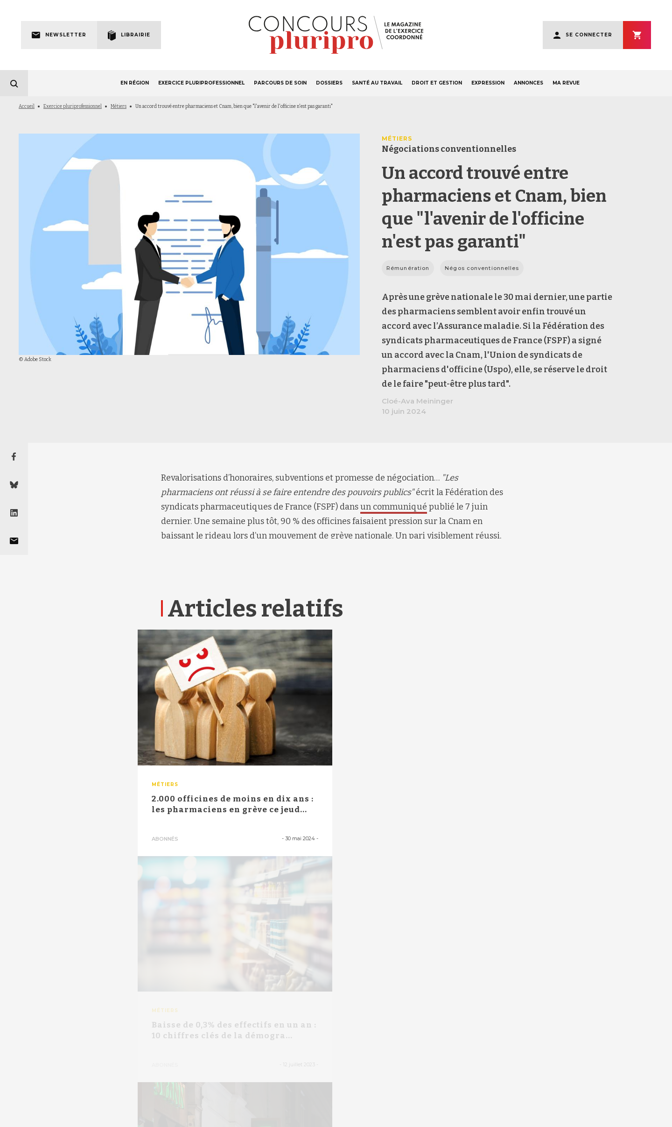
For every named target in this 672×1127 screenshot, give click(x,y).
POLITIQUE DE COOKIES (574, 1094)
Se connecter (589, 35)
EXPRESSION (487, 83)
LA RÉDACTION (279, 1094)
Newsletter (65, 35)
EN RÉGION (134, 83)
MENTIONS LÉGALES (110, 1094)
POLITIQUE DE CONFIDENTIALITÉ (482, 1094)
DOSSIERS (329, 83)
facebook (297, 984)
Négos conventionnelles (482, 268)
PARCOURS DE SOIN (280, 83)
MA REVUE (566, 83)
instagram (372, 984)
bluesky (321, 984)
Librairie (135, 35)
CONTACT (391, 1094)
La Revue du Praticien (561, 1118)
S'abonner (637, 35)
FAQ (338, 1094)
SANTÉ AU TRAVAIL (377, 83)
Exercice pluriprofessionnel (72, 106)
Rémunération (407, 268)
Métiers (118, 106)
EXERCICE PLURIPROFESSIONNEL (201, 83)
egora (520, 1118)
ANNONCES (528, 83)
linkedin (347, 985)
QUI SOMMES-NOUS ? (197, 1094)
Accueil (27, 106)
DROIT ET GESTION (437, 83)
